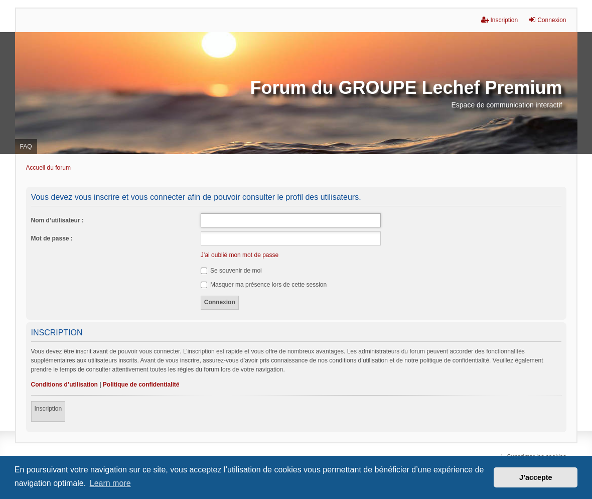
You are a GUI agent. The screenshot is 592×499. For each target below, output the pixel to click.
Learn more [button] (110, 483)
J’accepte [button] (535, 477)
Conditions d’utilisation (64, 384)
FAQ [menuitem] (26, 146)
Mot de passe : (52, 238)
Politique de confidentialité (141, 384)
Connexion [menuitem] (547, 20)
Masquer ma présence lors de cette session (264, 284)
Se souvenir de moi (231, 270)
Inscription (48, 408)
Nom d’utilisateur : (57, 220)
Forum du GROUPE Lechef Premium (406, 87)
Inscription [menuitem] (499, 20)
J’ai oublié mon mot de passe (239, 255)
